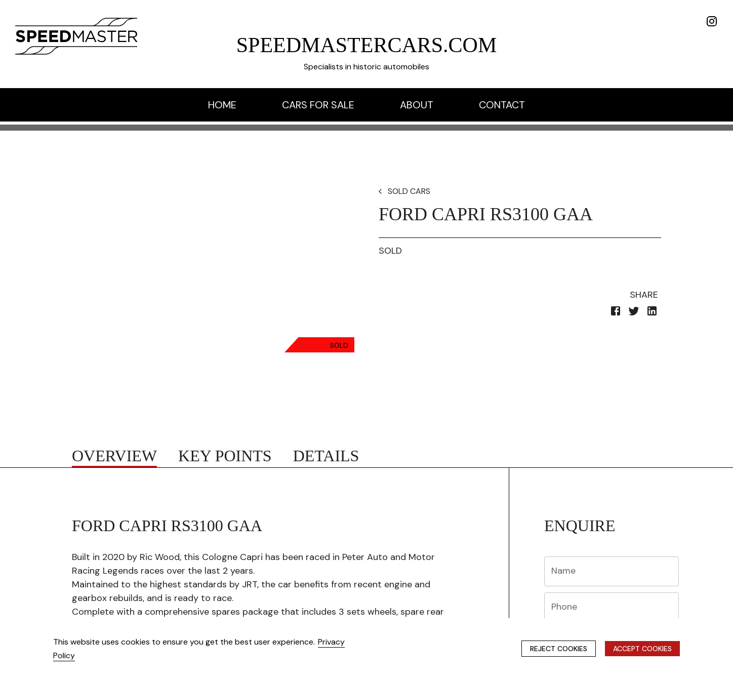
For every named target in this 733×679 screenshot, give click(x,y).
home (222, 104)
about (416, 104)
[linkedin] (652, 313)
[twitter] (634, 313)
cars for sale (318, 104)
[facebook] (615, 313)
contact (502, 104)
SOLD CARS (409, 191)
